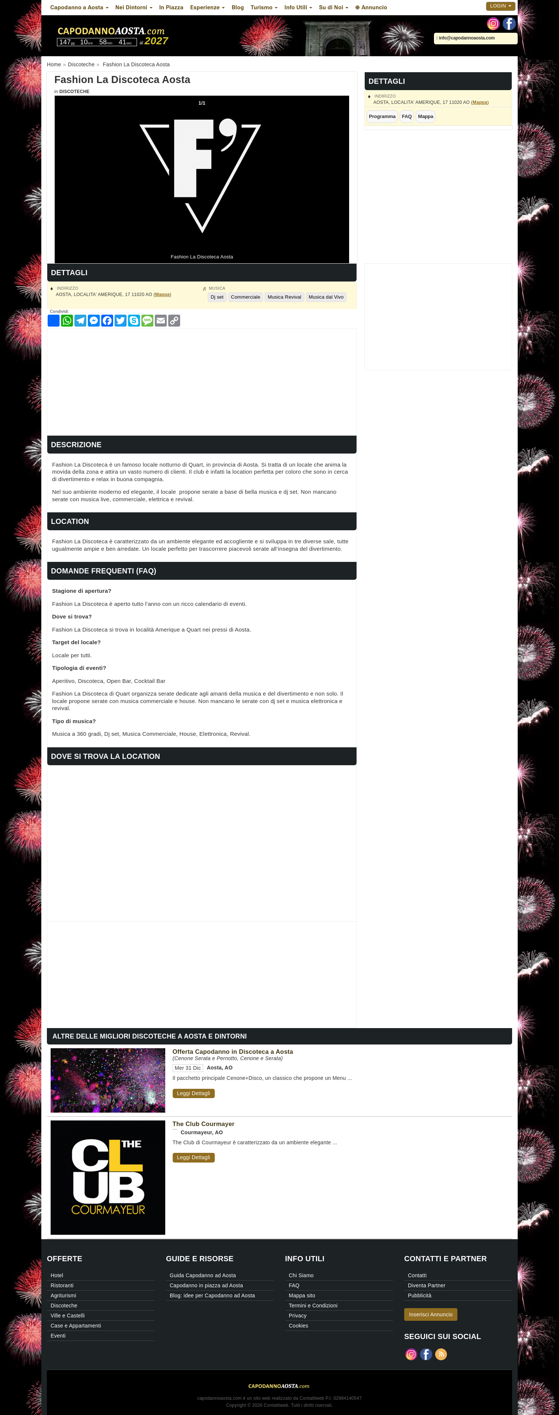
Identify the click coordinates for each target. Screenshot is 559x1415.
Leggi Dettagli (193, 1093)
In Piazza (171, 7)
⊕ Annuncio (371, 7)
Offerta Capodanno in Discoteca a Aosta (233, 1051)
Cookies (298, 1326)
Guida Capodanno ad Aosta (203, 1275)
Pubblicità (419, 1295)
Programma (382, 116)
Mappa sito (302, 1295)
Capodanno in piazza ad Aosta (206, 1285)
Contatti (417, 1275)
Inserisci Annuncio (431, 1314)
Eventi (58, 1336)
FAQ (407, 116)
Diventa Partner (426, 1285)
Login (500, 6)
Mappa (480, 102)
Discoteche (74, 91)
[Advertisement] (202, 381)
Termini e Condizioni (313, 1306)
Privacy (298, 1316)
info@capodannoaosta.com (465, 38)
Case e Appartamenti (76, 1326)
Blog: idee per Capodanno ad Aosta (212, 1295)
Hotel (57, 1275)
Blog (237, 7)
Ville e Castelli (68, 1316)
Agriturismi (63, 1295)
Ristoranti (62, 1285)
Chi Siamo (301, 1275)
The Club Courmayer (204, 1123)
